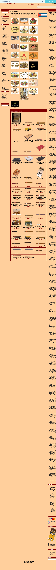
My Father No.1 (52, 214)
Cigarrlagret (32, 561)
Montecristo (4, 42)
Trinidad (3, 57)
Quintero (3, 48)
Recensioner (50, 526)
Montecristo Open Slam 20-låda (28, 227)
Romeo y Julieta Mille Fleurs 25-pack (52, 494)
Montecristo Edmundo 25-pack (40, 245)
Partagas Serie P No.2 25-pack (16, 238)
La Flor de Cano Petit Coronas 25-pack (52, 511)
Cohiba (3, 28)
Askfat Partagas (53, 228)
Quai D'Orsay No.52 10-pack (28, 257)
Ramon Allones (5, 50)
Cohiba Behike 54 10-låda (40, 191)
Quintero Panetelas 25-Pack (52, 500)
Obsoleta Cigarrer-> (5, 89)
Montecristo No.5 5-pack (40, 124)
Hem (2, 9)
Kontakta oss (3, 102)
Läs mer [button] (10, 1)
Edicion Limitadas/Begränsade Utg (5, 80)
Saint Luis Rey (4, 52)
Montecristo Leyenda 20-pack (16, 245)
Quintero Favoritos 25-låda (52, 505)
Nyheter (2, 16)
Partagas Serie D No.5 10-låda (28, 124)
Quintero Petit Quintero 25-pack (52, 490)
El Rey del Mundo (5, 31)
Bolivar (3, 27)
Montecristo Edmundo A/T (28, 130)
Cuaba (3, 29)
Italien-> (2, 73)
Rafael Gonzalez (5, 49)
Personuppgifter (4, 98)
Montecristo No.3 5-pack (40, 238)
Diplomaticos (4, 30)
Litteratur (3, 88)
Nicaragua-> (3, 64)
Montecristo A (52, 391)
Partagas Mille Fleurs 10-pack (16, 191)
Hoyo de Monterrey (5, 36)
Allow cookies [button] (50, 1)
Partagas (3, 43)
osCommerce (30, 562)
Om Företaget (4, 99)
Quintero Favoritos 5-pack (40, 185)
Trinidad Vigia (52, 43)
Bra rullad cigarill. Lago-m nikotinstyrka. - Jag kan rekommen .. (51, 544)
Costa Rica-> (3, 66)
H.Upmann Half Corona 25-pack (28, 205)
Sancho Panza (4, 56)
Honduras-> (3, 71)
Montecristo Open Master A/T (28, 238)
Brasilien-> (3, 65)
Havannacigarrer (11, 9)
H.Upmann (4, 35)
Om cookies (3, 97)
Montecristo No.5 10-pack (16, 130)
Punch (3, 45)
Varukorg (49, 10)
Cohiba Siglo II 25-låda (28, 217)
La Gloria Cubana (5, 41)
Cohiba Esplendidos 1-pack (17, 141)
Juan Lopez (4, 38)
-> (4, 26)
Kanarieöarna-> (4, 74)
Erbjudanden (50, 549)
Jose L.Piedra (4, 37)
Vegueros (3, 59)
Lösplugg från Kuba (5, 60)
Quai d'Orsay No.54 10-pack (28, 178)
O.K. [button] (43, 1)
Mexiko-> (3, 72)
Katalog (5, 9)
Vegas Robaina (4, 58)
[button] (41, 7)
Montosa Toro (52, 14)
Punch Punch (52, 474)
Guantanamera (4, 34)
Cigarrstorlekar (4, 92)
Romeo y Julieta (5, 51)
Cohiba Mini (52, 312)
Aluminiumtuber (4, 78)
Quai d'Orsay (4, 46)
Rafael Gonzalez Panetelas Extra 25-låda (52, 487)
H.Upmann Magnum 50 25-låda (16, 257)
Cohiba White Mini (40, 178)
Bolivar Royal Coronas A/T (16, 185)
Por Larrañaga (4, 44)
